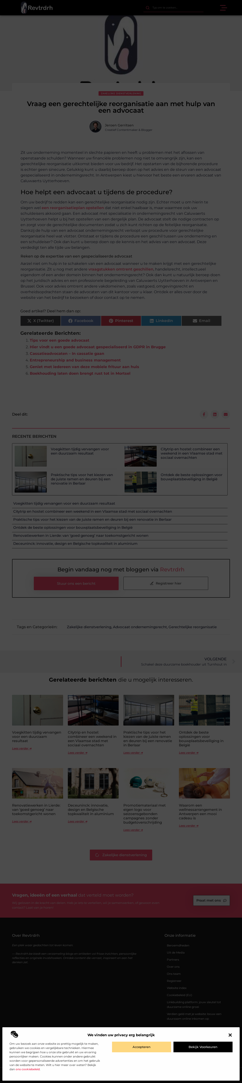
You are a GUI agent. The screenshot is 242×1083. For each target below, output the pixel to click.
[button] (230, 1035)
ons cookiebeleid (28, 1069)
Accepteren (142, 1047)
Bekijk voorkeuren (203, 1047)
